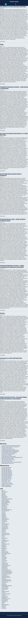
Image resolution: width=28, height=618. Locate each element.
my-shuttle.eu (4, 558)
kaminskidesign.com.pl (6, 543)
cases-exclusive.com (5, 510)
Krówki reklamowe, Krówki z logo (8, 463)
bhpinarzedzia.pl (5, 503)
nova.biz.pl (3, 561)
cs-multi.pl (3, 513)
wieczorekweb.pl (5, 599)
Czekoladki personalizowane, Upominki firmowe (10, 450)
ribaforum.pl (4, 578)
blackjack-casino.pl (5, 504)
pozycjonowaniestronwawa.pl (7, 572)
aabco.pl (3, 490)
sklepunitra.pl (4, 584)
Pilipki (1, 44)
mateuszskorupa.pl (5, 552)
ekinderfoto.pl (4, 520)
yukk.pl (3, 603)
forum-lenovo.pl (5, 524)
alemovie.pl (4, 492)
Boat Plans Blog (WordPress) (7, 475)
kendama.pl (4, 547)
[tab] (6, 4)
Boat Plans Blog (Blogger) (6, 476)
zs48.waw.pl (4, 608)
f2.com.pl (3, 522)
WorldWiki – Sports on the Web (7, 484)
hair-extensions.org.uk (6, 534)
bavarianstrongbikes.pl (6, 501)
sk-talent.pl (4, 583)
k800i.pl (3, 542)
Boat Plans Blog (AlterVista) (7, 478)
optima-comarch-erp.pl (6, 565)
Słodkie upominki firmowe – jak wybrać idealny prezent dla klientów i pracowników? (13, 397)
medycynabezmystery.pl (6, 553)
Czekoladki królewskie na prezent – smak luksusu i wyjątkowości (14, 87)
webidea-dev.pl (4, 597)
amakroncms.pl (4, 497)
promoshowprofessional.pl (6, 573)
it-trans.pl (3, 539)
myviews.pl (4, 559)
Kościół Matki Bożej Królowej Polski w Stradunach (10, 174)
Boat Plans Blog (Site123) (6, 469)
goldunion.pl (4, 529)
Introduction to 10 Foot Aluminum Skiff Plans (13, 6)
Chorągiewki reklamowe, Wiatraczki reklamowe (10, 451)
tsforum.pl (3, 592)
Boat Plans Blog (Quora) (6, 468)
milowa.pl (3, 555)
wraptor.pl (3, 602)
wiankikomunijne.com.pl (6, 598)
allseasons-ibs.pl (5, 496)
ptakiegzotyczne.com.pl (6, 577)
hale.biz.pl (3, 535)
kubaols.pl (3, 549)
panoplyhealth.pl (5, 566)
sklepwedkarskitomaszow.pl (7, 585)
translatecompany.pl (5, 591)
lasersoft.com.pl (5, 551)
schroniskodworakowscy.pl (6, 580)
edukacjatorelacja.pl (5, 519)
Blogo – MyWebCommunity (7, 486)
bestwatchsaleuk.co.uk (6, 502)
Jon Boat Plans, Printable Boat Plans (8, 453)
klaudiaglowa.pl (4, 548)
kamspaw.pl (4, 545)
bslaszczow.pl (4, 508)
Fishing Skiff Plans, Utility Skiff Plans (8, 459)
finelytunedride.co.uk (5, 523)
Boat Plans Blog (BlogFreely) (7, 473)
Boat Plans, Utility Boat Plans (7, 460)
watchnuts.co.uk (5, 596)
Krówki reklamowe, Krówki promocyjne (9, 456)
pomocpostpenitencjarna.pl (7, 571)
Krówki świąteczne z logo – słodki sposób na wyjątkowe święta (12, 219)
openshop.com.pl (5, 564)
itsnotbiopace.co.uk (5, 540)
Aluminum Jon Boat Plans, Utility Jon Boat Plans (10, 446)
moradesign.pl (4, 557)
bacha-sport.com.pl (5, 500)
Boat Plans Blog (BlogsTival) (7, 472)
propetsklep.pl (4, 574)
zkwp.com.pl (4, 605)
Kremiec (2, 313)
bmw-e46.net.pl (5, 507)
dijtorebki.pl (4, 516)
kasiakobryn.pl (4, 546)
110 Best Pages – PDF (6, 481)
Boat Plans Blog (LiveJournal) (7, 474)
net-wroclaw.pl (4, 560)
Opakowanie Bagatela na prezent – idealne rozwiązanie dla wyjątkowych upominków (12, 266)
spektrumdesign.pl (5, 586)
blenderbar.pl (4, 505)
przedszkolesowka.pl (5, 576)
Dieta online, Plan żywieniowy (7, 447)
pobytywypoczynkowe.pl (6, 570)
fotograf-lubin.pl (5, 527)
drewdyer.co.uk (4, 517)
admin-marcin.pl (4, 491)
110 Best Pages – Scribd (6, 480)
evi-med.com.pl (4, 521)
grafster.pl (3, 532)
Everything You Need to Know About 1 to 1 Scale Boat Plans (14, 134)
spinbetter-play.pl (5, 587)
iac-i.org (3, 536)
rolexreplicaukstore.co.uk (6, 579)
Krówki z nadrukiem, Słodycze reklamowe (9, 452)
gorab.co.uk (4, 530)
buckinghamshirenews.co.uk (7, 509)
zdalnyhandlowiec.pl (5, 604)
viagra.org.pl (4, 595)
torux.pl (3, 590)
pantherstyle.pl (4, 567)
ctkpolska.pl (4, 514)
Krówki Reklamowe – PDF (6, 479)
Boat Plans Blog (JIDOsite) (6, 467)
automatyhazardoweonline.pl (7, 498)
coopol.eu (3, 511)
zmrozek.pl (4, 606)
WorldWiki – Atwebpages (6, 485)
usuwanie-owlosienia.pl (6, 593)
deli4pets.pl (4, 515)
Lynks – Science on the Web (7, 482)
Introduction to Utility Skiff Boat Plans (11, 358)
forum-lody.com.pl (5, 526)
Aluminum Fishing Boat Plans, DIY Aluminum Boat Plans (11, 462)
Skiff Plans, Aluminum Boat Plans (8, 458)
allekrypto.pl (4, 495)
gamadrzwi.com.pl (5, 528)
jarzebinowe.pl (4, 541)
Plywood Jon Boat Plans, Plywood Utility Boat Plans (11, 445)
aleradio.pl (3, 494)
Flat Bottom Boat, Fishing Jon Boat (8, 449)
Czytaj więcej (2, 41)
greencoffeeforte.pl (5, 533)
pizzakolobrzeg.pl (5, 568)
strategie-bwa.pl (5, 589)
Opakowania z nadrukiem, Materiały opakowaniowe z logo (12, 457)
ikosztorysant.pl (4, 538)
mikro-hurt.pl (4, 554)
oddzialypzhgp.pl (5, 562)
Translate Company (14, 1)
